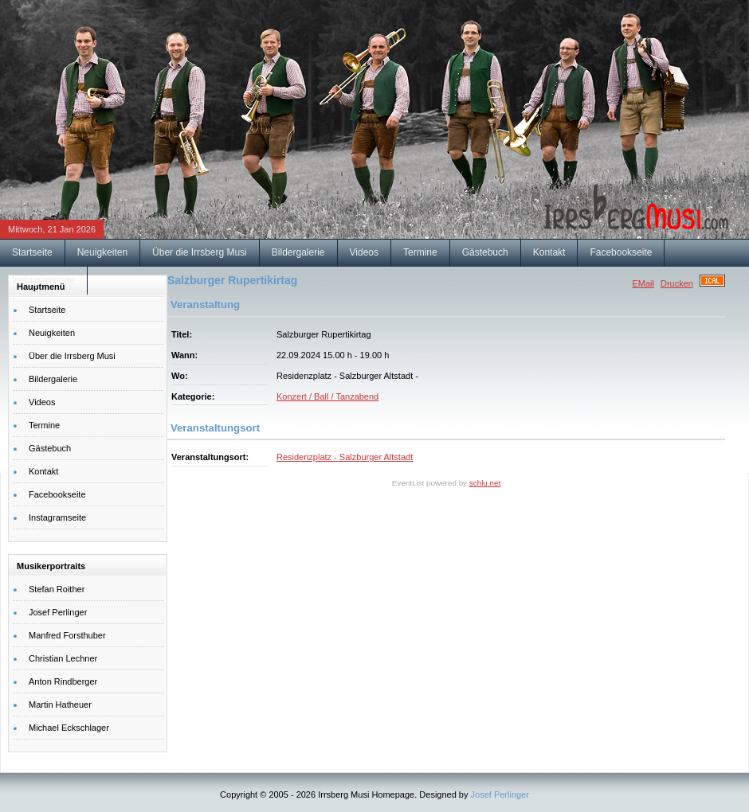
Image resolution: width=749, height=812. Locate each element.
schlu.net (485, 482)
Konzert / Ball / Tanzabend (327, 396)
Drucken (677, 283)
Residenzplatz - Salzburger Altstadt (344, 457)
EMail (643, 283)
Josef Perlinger (500, 794)
